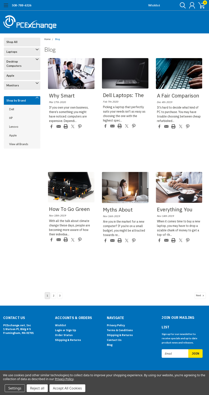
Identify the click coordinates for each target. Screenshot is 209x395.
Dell (11, 109)
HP (11, 118)
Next (200, 295)
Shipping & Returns (68, 340)
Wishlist (154, 5)
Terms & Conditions (120, 330)
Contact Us (114, 340)
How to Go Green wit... (69, 210)
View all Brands (18, 144)
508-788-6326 (21, 5)
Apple (10, 75)
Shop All (11, 42)
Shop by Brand (16, 100)
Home (47, 39)
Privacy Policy (116, 325)
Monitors (12, 85)
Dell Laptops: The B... (123, 96)
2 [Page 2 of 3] (53, 295)
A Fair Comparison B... (178, 96)
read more (84, 121)
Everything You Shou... (175, 210)
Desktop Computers (14, 63)
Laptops (11, 51)
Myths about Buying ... (118, 210)
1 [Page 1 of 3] (47, 295)
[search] (181, 5)
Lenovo (13, 126)
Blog (57, 39)
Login (58, 330)
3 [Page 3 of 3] (60, 295)
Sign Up (71, 330)
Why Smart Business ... (62, 96)
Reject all (37, 388)
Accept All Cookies (67, 388)
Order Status (64, 335)
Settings (14, 388)
